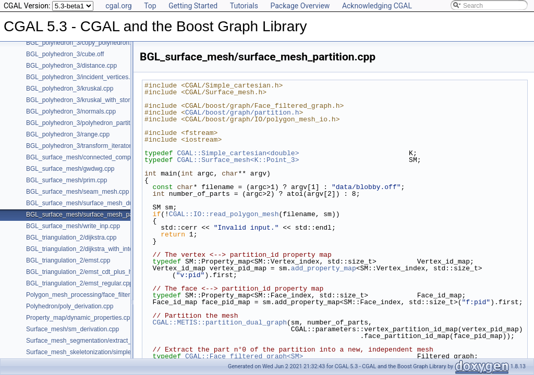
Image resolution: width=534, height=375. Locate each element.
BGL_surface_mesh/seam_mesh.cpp (77, 191)
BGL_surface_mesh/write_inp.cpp (73, 226)
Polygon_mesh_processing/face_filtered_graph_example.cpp (111, 294)
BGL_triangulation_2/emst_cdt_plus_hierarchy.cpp (96, 272)
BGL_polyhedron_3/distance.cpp (71, 65)
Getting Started (192, 6)
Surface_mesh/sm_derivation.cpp (72, 329)
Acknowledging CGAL (377, 6)
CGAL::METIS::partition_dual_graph (220, 322)
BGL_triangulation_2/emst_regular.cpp (79, 283)
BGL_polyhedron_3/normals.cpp (71, 111)
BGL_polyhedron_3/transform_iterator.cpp (84, 145)
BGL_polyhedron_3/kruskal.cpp (69, 88)
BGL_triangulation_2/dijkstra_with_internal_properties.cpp (106, 249)
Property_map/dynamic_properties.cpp (80, 317)
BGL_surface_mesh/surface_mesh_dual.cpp (88, 203)
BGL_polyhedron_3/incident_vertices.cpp (83, 77)
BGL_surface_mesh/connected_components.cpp (94, 157)
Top (150, 6)
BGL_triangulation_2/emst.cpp (68, 260)
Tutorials (244, 6)
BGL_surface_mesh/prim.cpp (66, 180)
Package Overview (300, 6)
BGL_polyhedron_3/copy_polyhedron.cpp (83, 42)
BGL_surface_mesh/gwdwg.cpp (70, 168)
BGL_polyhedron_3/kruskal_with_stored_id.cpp (91, 100)
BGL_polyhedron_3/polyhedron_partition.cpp (88, 123)
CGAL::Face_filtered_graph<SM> (244, 356)
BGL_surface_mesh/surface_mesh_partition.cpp (93, 214)
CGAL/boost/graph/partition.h (242, 112)
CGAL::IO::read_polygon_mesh (224, 214)
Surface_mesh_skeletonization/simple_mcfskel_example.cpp (110, 352)
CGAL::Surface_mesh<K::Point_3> (238, 160)
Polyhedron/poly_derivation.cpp (69, 306)
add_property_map (323, 268)
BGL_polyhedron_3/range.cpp (68, 134)
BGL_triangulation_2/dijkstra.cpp (71, 237)
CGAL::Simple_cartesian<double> (238, 153)
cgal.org (118, 6)
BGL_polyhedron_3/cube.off (65, 54)
